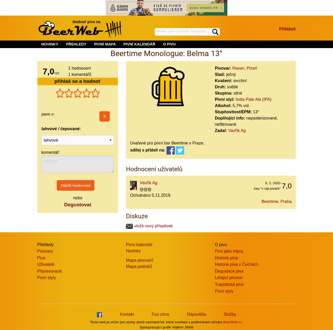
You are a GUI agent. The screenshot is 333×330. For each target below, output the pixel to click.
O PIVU (169, 44)
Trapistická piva (229, 284)
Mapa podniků (139, 266)
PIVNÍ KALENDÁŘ (139, 44)
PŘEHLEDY (76, 44)
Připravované (49, 271)
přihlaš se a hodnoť (77, 81)
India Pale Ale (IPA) (254, 99)
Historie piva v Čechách (237, 264)
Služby (230, 314)
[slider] (78, 93)
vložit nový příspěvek (149, 226)
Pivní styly (46, 277)
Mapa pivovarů (139, 260)
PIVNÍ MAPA (105, 44)
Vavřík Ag (237, 130)
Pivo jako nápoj (229, 251)
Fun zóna (160, 314)
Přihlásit (287, 29)
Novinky (133, 251)
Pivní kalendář (139, 244)
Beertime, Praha (276, 201)
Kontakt (127, 314)
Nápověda (196, 314)
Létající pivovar (229, 277)
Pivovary (45, 251)
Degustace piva (229, 271)
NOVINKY (49, 44)
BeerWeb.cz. (233, 322)
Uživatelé (45, 264)
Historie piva (226, 258)
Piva (41, 258)
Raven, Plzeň (244, 68)
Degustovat (77, 204)
